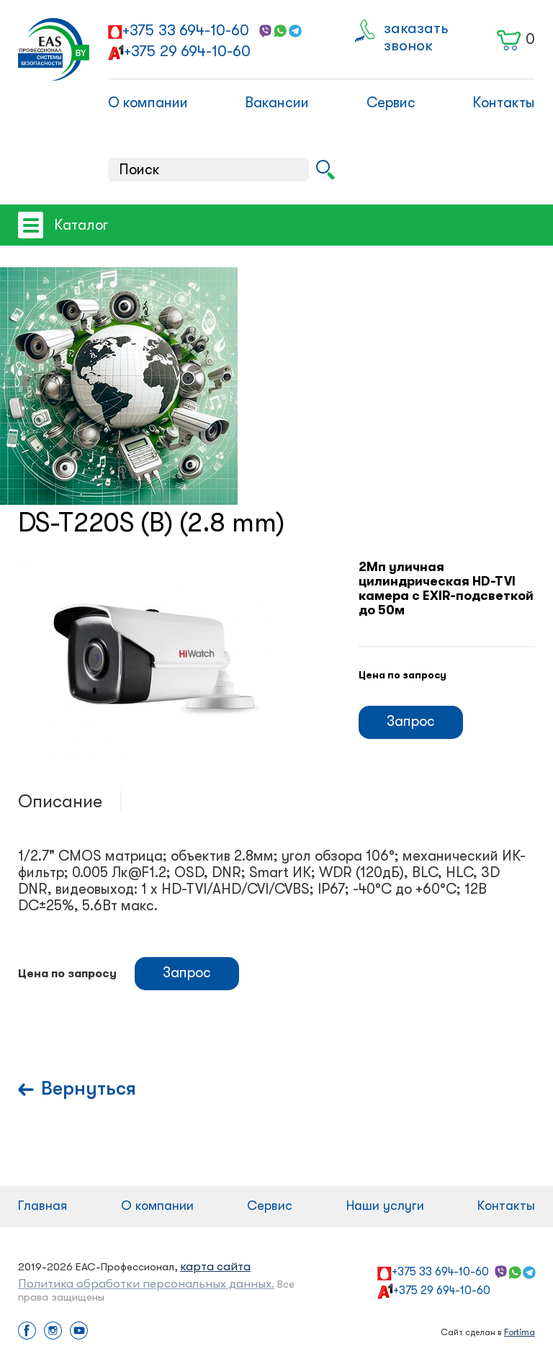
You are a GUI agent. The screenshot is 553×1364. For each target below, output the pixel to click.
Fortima (519, 1332)
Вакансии (277, 102)
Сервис (391, 102)
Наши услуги (385, 1205)
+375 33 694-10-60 (185, 30)
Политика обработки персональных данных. (146, 1284)
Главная (42, 1205)
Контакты (503, 102)
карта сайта (215, 1266)
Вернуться (88, 1088)
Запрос (411, 721)
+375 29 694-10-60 (187, 51)
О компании (148, 102)
